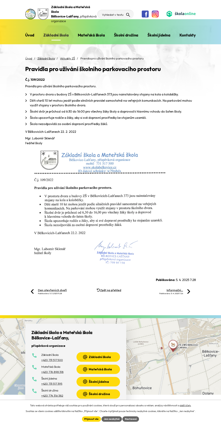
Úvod (29, 35)
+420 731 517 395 (51, 383)
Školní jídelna (158, 35)
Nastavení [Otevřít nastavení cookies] (131, 418)
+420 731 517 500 (52, 360)
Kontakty (188, 35)
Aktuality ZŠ (67, 58)
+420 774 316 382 (52, 395)
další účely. (185, 405)
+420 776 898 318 (52, 372)
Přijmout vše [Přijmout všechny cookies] (91, 418)
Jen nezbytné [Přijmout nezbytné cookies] (112, 418)
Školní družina (126, 35)
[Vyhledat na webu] (113, 14)
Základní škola (56, 35)
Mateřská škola (91, 35)
